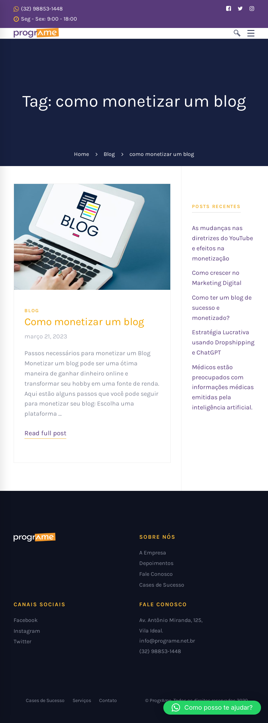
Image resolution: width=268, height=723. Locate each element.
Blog (109, 154)
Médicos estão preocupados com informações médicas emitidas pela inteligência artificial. (223, 387)
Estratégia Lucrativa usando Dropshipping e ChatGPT (223, 342)
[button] (212, 708)
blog (31, 311)
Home (81, 154)
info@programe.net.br (167, 640)
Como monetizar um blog (84, 321)
